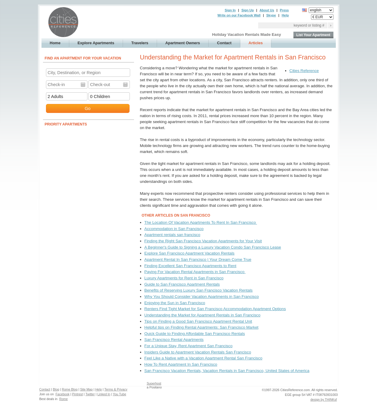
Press (284, 10)
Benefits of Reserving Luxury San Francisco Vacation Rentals (198, 290)
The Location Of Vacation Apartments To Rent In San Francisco (200, 222)
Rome (63, 399)
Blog (56, 389)
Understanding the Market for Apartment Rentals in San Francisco (202, 315)
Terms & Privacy (115, 389)
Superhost (154, 383)
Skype (271, 15)
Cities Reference (304, 70)
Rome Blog (70, 389)
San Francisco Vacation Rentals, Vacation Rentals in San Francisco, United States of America (227, 370)
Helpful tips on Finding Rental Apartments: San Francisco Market (201, 327)
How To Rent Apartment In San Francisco (180, 364)
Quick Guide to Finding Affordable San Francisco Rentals (194, 333)
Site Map (86, 389)
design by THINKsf (323, 399)
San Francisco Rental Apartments (174, 339)
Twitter (90, 394)
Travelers (139, 43)
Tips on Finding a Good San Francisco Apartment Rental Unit (198, 321)
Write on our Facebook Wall (239, 15)
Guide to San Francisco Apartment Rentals (182, 284)
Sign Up (247, 10)
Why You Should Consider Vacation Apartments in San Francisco (201, 296)
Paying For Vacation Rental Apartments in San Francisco (195, 272)
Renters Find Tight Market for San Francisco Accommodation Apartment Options (215, 309)
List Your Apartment (313, 35)
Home (55, 43)
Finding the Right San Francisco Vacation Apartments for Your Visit (203, 241)
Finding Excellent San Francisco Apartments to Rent (190, 266)
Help (285, 15)
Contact (224, 43)
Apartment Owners (182, 43)
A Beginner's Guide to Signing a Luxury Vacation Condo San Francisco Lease (212, 247)
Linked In (103, 394)
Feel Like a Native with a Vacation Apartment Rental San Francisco (203, 358)
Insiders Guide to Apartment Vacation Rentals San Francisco (197, 352)
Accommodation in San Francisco (174, 228)
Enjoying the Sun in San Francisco (174, 303)
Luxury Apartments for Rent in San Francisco (184, 278)
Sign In (230, 10)
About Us (266, 10)
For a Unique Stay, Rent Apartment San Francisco (188, 346)
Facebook (63, 394)
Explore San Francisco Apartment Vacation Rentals (189, 253)
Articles (256, 43)
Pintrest (77, 394)
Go (88, 108)
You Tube (119, 394)
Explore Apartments (96, 43)
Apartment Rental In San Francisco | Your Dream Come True (197, 259)
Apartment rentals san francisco (172, 234)
